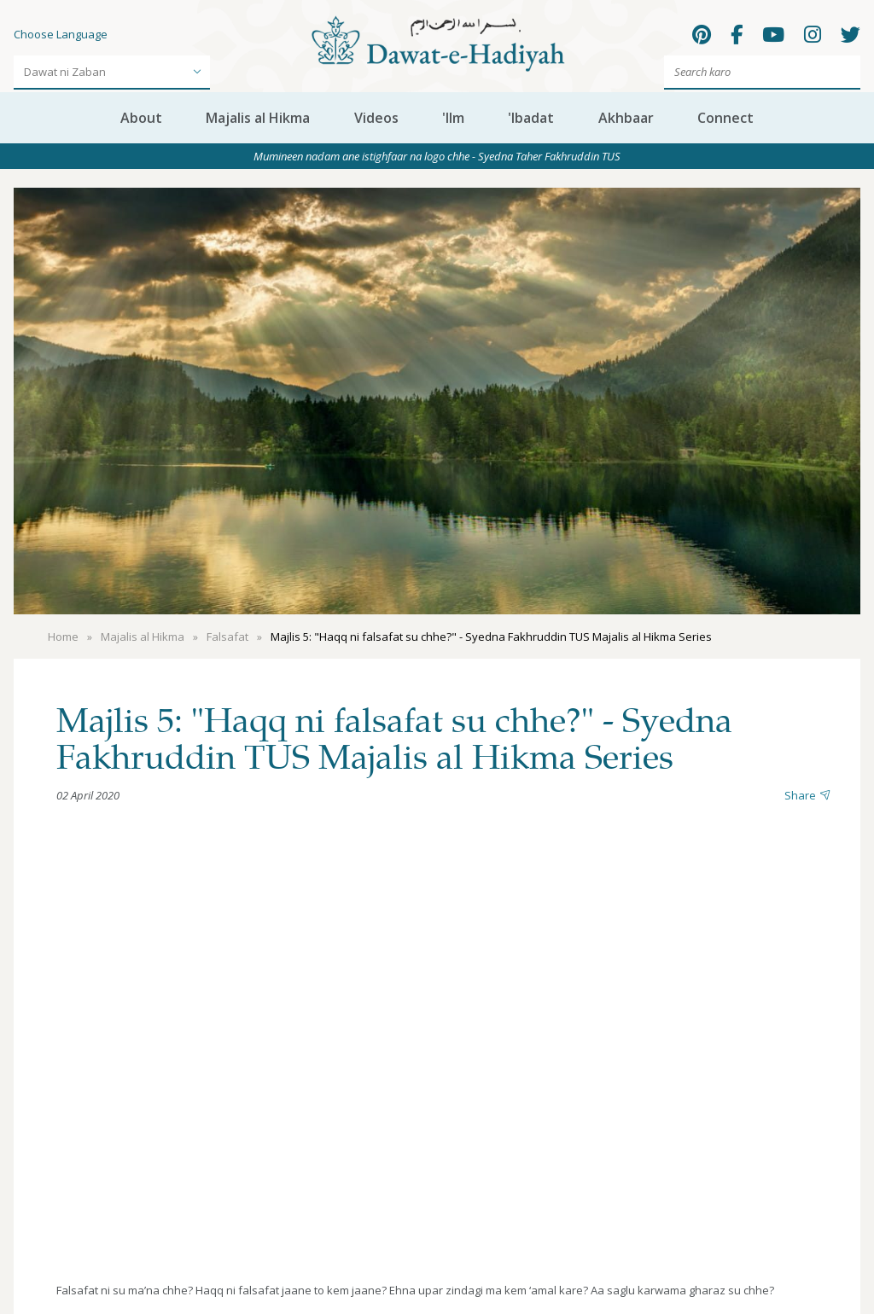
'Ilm (453, 117)
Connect (725, 117)
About (141, 117)
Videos (376, 117)
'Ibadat (531, 117)
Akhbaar (626, 117)
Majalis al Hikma (258, 117)
